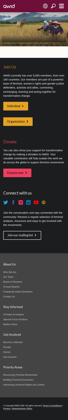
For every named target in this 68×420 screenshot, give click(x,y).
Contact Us (9, 296)
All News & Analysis (13, 314)
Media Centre (10, 324)
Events (7, 352)
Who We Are (9, 272)
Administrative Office (22, 408)
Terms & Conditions (52, 405)
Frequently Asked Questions (18, 291)
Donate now (15, 173)
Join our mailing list (20, 235)
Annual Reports (11, 286)
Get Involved (10, 357)
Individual (13, 106)
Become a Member (13, 342)
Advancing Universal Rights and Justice (23, 384)
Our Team (8, 276)
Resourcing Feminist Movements (20, 374)
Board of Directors (12, 281)
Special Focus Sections (15, 319)
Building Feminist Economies (18, 379)
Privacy (6, 408)
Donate (7, 347)
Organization (16, 121)
